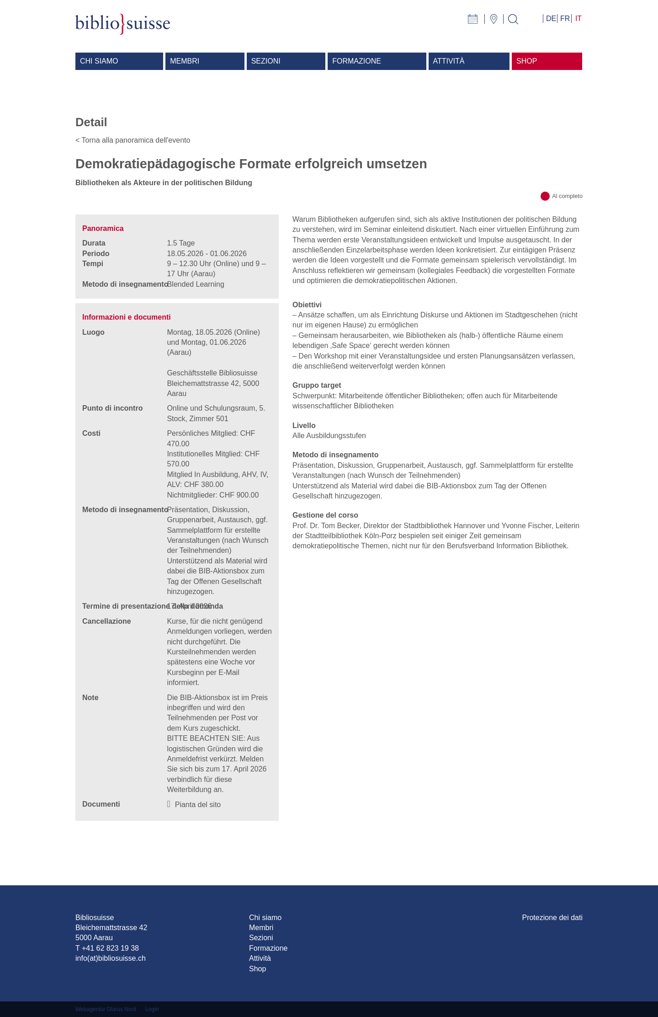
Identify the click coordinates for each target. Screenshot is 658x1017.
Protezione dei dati (552, 917)
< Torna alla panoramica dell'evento (132, 140)
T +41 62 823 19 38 (107, 948)
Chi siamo (265, 917)
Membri (261, 927)
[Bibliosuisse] (122, 29)
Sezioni (261, 938)
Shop (257, 969)
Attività (260, 958)
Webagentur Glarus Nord (105, 1009)
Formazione (268, 948)
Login (152, 1009)
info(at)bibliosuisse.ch (110, 958)
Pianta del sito (198, 804)
